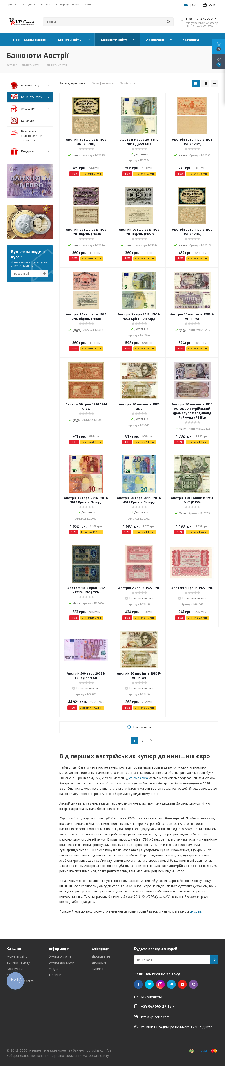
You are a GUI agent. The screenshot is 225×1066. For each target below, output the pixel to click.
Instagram (160, 984)
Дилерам (99, 962)
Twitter (149, 984)
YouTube (182, 984)
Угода (53, 968)
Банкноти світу (18, 962)
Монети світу (17, 956)
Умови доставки (61, 962)
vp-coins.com (138, 778)
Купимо (97, 968)
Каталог (14, 948)
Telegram (171, 984)
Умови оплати (60, 956)
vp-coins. (196, 911)
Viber (193, 984)
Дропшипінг (101, 956)
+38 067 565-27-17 (200, 19)
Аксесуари (15, 968)
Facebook (138, 984)
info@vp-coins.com (155, 1017)
